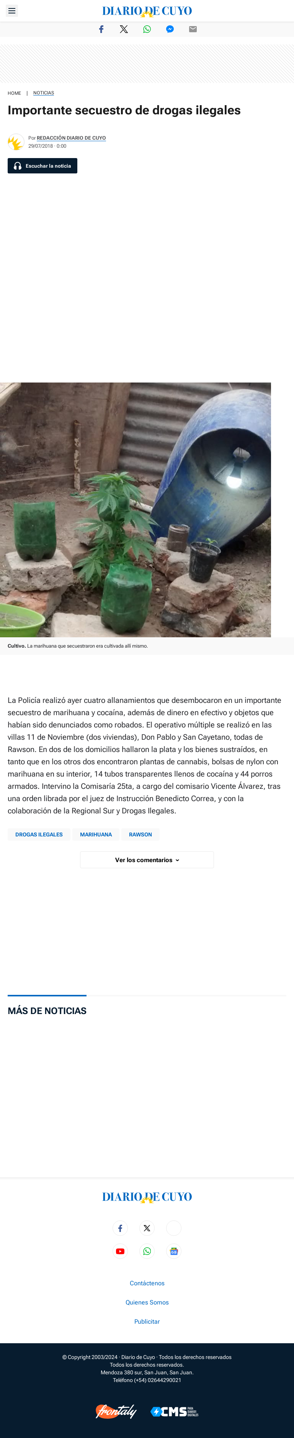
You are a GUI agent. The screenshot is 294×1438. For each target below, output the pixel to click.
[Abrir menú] (12, 11)
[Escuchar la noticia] (42, 165)
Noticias (43, 93)
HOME (14, 93)
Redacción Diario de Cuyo (71, 138)
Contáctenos (147, 1283)
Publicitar (147, 1322)
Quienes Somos (147, 1302)
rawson (140, 834)
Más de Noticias (47, 1011)
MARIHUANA (96, 834)
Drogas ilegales (39, 834)
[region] (147, 64)
